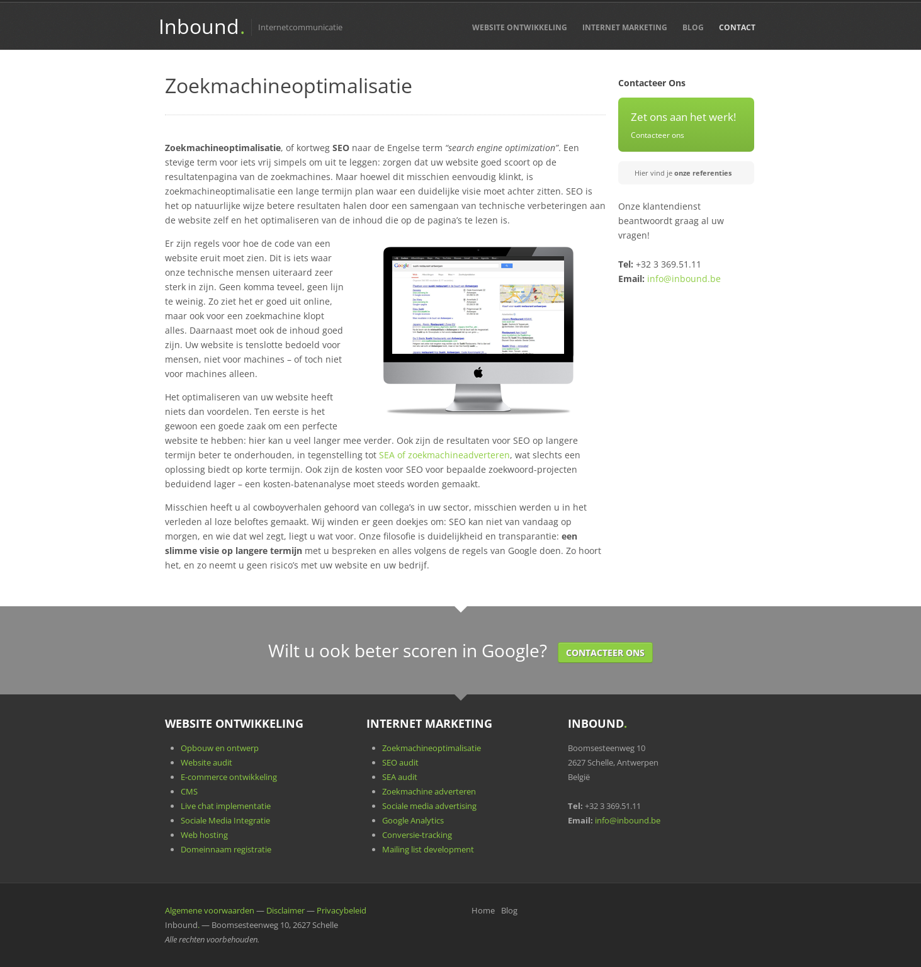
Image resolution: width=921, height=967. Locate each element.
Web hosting (204, 834)
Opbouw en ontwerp (220, 748)
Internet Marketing (624, 27)
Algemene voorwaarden (209, 910)
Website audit (206, 762)
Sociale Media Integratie (225, 820)
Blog (693, 27)
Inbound (201, 26)
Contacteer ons (657, 135)
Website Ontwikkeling (519, 27)
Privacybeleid (341, 910)
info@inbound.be (684, 279)
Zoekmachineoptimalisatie (431, 748)
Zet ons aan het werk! (683, 117)
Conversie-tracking (417, 834)
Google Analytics (413, 820)
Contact (737, 27)
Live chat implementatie (226, 805)
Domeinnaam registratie (226, 849)
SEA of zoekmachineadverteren (444, 455)
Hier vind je (683, 173)
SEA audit (399, 777)
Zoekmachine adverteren (429, 791)
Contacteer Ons (605, 653)
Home (483, 910)
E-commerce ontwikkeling (229, 777)
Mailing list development (428, 849)
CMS (189, 791)
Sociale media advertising (429, 805)
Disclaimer (285, 910)
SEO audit (400, 762)
